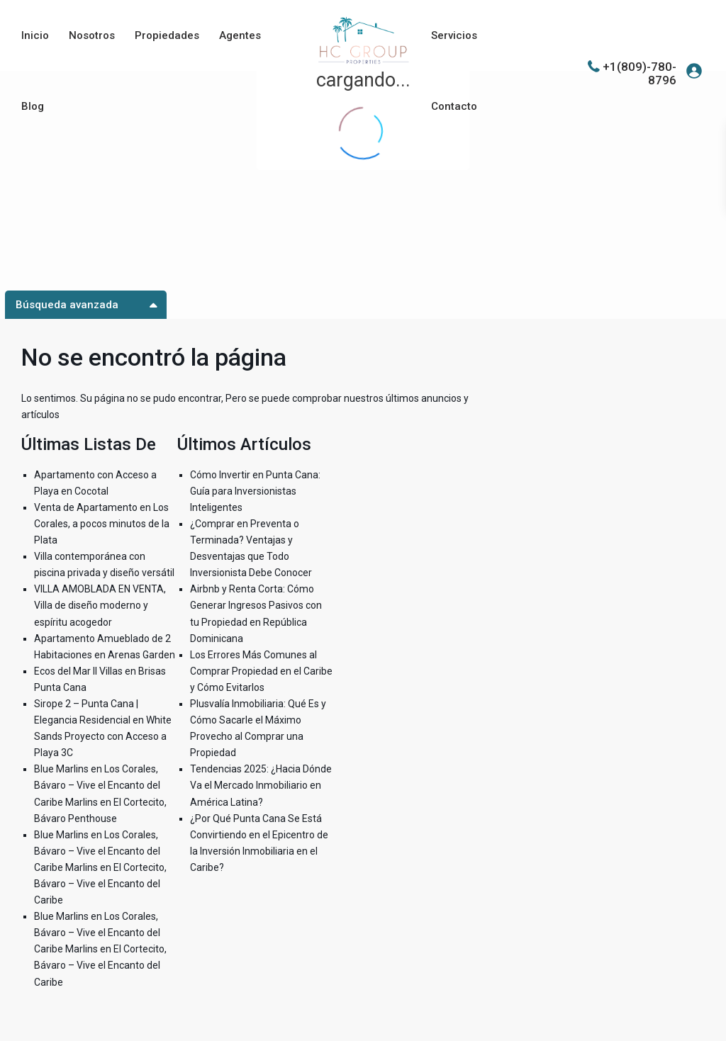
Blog (32, 106)
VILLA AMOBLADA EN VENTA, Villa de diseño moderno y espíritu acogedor (100, 605)
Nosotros (92, 35)
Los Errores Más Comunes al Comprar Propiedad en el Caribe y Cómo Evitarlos (261, 671)
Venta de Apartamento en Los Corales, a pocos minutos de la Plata (101, 524)
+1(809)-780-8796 (639, 72)
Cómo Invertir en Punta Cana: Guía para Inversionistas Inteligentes (255, 491)
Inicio (35, 35)
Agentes (240, 35)
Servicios (454, 35)
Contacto (454, 106)
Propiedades (167, 35)
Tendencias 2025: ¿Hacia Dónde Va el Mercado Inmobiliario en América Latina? (261, 785)
